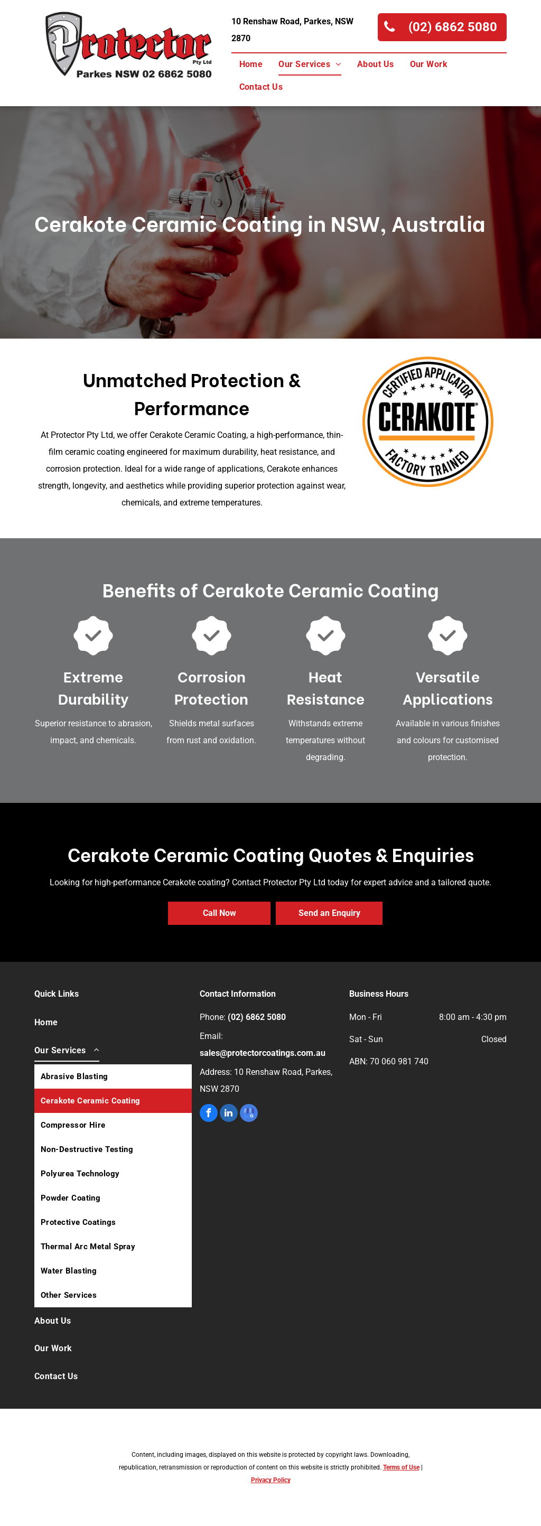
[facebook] (209, 1114)
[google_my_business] (249, 1114)
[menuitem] (251, 64)
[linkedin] (229, 1114)
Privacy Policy (271, 1480)
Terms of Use (401, 1467)
